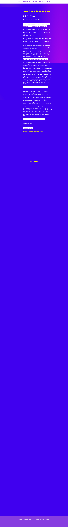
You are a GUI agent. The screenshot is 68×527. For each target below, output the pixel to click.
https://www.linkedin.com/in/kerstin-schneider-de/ (33, 131)
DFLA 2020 (31, 519)
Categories (34, 1)
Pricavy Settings (42, 523)
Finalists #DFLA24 (26, 1)
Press (43, 1)
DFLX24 (19, 1)
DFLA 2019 (26, 519)
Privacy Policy (35, 523)
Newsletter (23, 523)
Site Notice (29, 523)
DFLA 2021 (37, 519)
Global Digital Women (51, 523)
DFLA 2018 (21, 519)
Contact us (17, 523)
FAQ (13, 523)
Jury (40, 1)
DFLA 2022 (42, 519)
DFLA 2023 (47, 519)
